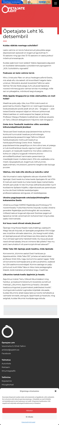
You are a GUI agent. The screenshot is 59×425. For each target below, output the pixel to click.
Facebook (6, 353)
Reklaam (6, 367)
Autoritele (6, 363)
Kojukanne (7, 381)
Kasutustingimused (28, 422)
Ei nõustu (29, 417)
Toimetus (6, 360)
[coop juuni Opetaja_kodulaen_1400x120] (26, 2)
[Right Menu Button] (55, 3)
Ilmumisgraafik (9, 371)
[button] (55, 391)
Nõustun (29, 410)
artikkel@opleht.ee (10, 350)
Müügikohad (8, 385)
